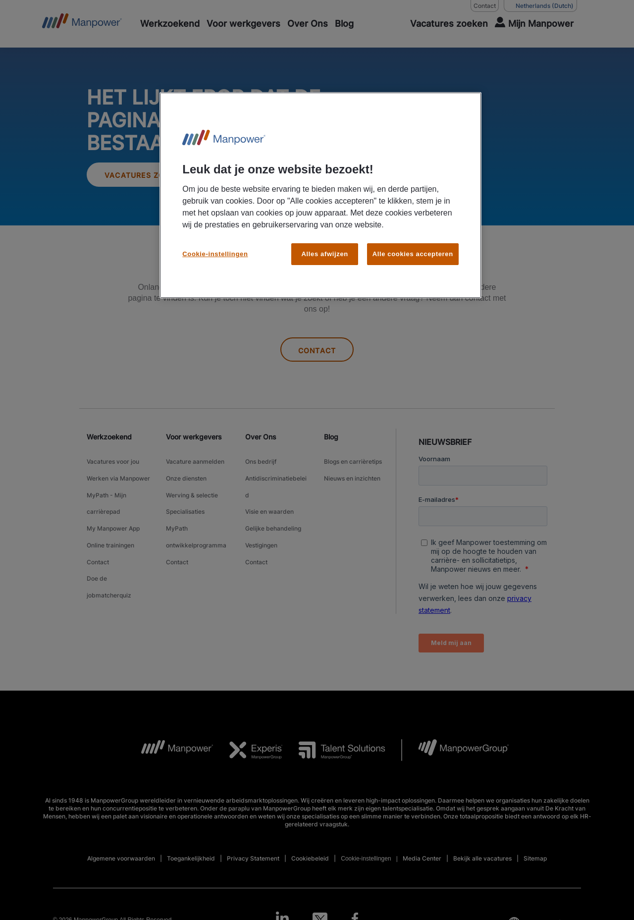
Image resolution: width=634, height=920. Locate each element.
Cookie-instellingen (215, 247)
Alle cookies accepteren (412, 247)
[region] (320, 191)
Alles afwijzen (325, 247)
